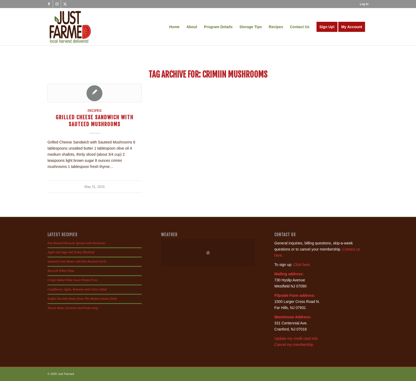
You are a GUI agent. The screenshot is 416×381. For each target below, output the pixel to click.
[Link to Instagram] (57, 4)
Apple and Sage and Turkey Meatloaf (70, 252)
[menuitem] (363, 4)
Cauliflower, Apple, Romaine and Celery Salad (77, 289)
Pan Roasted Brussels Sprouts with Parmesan (76, 243)
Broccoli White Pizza (60, 271)
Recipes (94, 111)
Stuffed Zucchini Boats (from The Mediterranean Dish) (82, 298)
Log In (364, 4)
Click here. (302, 265)
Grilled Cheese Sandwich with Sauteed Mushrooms (94, 120)
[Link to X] (65, 4)
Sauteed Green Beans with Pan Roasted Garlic (77, 261)
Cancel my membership (293, 344)
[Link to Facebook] (49, 4)
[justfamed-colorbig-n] (70, 26)
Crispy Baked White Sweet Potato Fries (72, 280)
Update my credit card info (296, 338)
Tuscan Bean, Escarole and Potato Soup (72, 308)
